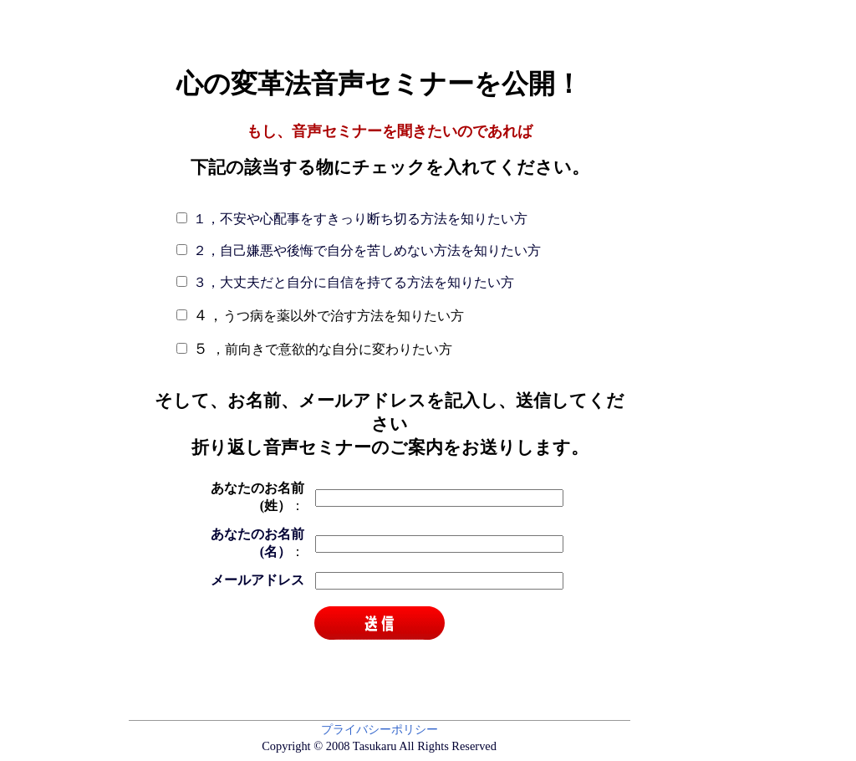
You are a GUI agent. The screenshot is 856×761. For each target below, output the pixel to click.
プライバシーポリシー (379, 729)
